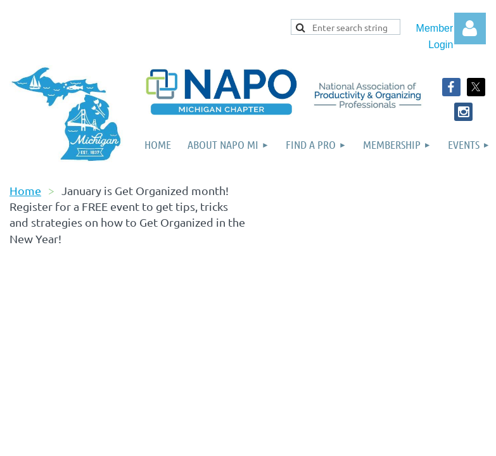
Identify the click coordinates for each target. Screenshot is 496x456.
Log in (470, 28)
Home (25, 190)
